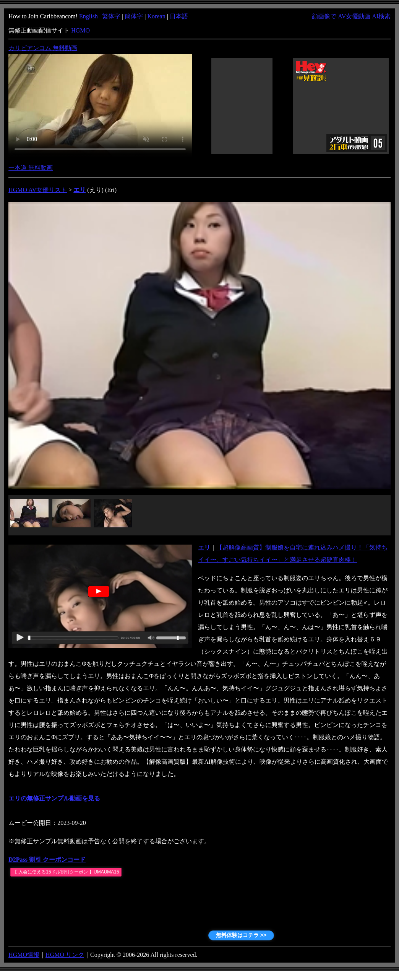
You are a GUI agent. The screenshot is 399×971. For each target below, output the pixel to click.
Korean (156, 16)
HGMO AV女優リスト (37, 190)
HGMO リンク (64, 954)
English (88, 16)
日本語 (179, 16)
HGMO (80, 30)
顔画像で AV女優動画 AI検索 (351, 16)
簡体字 (134, 16)
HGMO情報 (23, 954)
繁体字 (111, 16)
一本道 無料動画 (30, 167)
